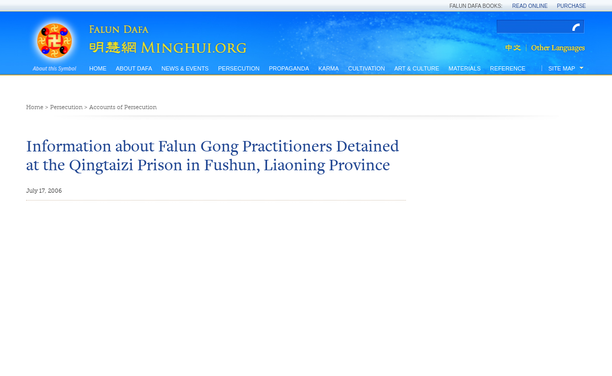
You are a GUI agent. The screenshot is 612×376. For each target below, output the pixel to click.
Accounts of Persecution (123, 107)
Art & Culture (416, 68)
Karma (328, 68)
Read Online (530, 6)
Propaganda (289, 68)
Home (97, 68)
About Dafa (134, 68)
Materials (465, 68)
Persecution (238, 68)
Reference (507, 68)
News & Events (184, 68)
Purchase (571, 6)
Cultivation (366, 68)
